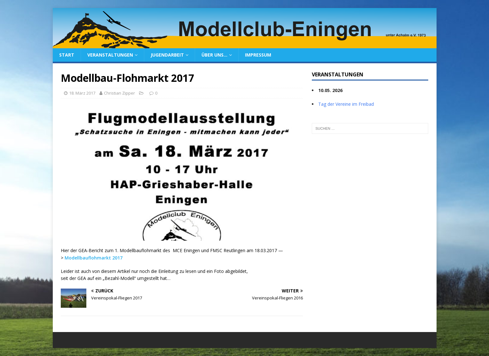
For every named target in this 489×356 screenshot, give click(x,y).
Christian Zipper (119, 93)
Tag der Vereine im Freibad (346, 104)
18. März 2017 (82, 93)
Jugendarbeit (167, 55)
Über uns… (214, 55)
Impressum (258, 55)
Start (66, 55)
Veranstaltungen (110, 55)
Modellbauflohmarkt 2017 (93, 258)
